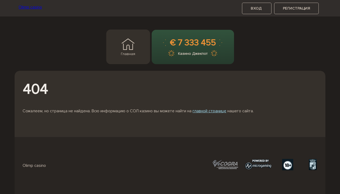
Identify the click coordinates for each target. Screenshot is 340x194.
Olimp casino (30, 7)
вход (257, 8)
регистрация (296, 8)
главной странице (209, 111)
